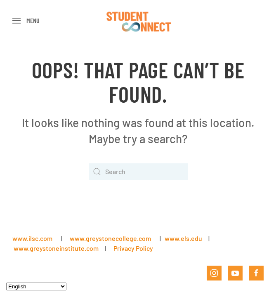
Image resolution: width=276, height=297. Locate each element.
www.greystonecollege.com (110, 238)
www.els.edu (182, 238)
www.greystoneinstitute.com (56, 248)
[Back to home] (138, 20)
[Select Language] (36, 286)
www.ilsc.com (32, 238)
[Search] (138, 171)
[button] (26, 20)
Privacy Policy (133, 248)
